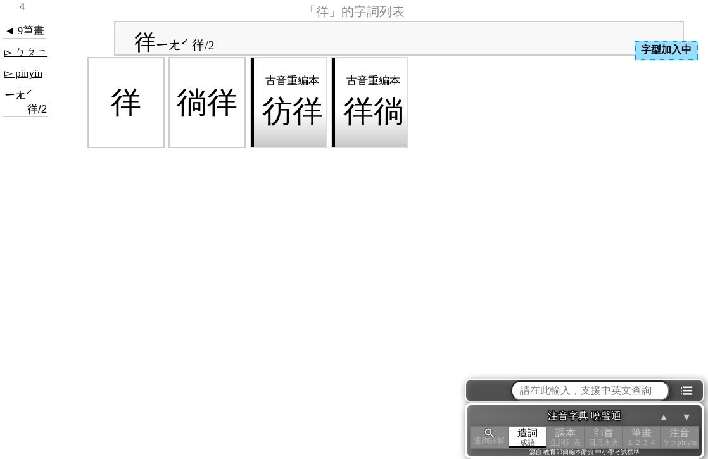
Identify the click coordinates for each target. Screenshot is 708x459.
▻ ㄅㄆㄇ (25, 52)
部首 (604, 437)
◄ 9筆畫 (24, 31)
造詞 (528, 437)
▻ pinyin (23, 73)
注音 (680, 437)
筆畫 (642, 437)
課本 (566, 437)
